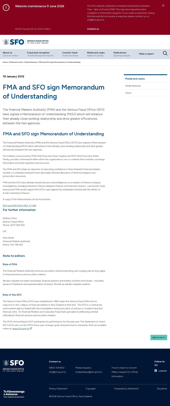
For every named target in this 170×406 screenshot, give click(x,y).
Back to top (158, 334)
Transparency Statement (126, 385)
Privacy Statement (58, 385)
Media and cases (135, 76)
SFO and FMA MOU (19, 203)
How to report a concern (124, 364)
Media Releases (133, 83)
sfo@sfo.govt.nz (57, 368)
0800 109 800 (56, 364)
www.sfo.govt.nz (22, 326)
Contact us (93, 28)
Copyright (91, 385)
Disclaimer (162, 385)
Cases (128, 91)
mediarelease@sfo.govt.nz (88, 368)
